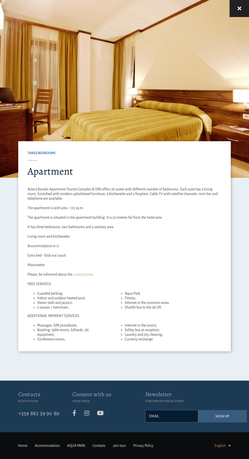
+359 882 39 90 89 (38, 413)
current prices (83, 274)
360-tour (119, 446)
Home (22, 446)
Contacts (29, 394)
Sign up (222, 416)
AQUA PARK (76, 446)
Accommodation (47, 446)
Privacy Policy (143, 446)
